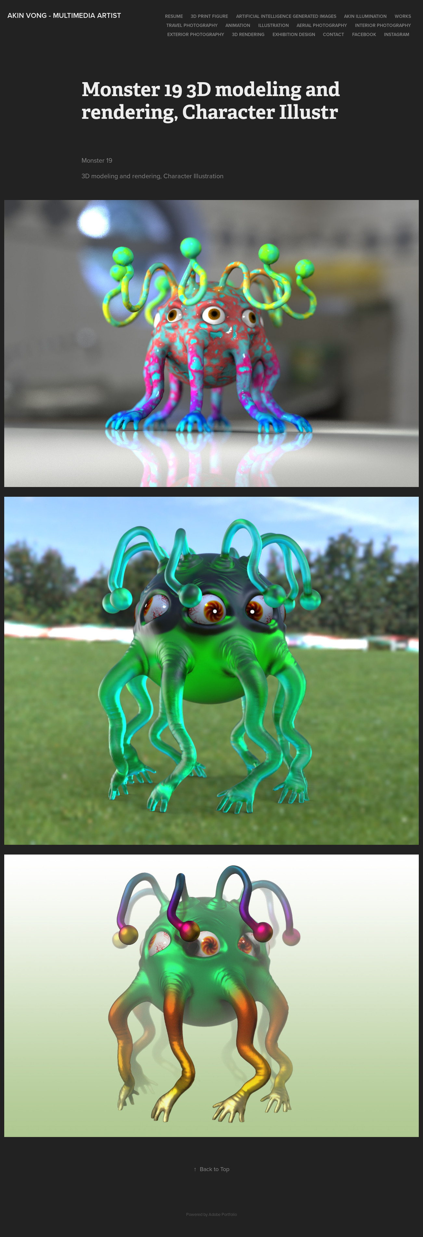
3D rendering (248, 34)
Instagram (396, 34)
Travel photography (192, 25)
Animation (237, 25)
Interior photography (383, 25)
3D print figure (209, 16)
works (403, 16)
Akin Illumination (365, 16)
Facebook (364, 34)
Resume (174, 16)
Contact (333, 34)
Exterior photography (195, 34)
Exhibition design (294, 34)
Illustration (273, 25)
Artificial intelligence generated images (286, 16)
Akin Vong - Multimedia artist (64, 15)
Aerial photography (322, 25)
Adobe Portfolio (223, 1214)
